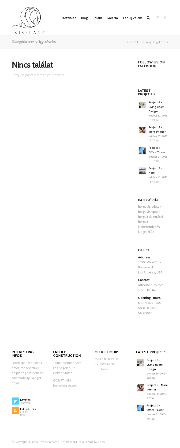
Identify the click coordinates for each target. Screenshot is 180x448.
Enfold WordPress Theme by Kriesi (83, 442)
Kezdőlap (69, 18)
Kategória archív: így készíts (34, 41)
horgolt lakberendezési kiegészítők (149, 226)
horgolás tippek (149, 212)
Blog (84, 18)
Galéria (112, 18)
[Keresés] (148, 17)
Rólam (97, 18)
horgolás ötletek (149, 206)
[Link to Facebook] (164, 17)
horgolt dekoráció (150, 216)
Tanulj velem (132, 18)
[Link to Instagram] (157, 17)
